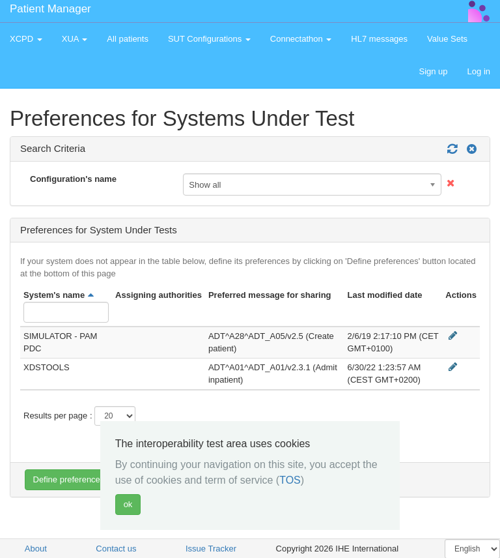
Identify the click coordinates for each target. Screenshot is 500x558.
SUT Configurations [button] (209, 39)
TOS (290, 480)
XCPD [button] (26, 39)
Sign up (433, 71)
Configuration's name (73, 179)
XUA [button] (75, 39)
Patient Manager (50, 9)
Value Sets (447, 39)
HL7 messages (379, 39)
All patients (127, 39)
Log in (478, 71)
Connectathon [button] (301, 39)
